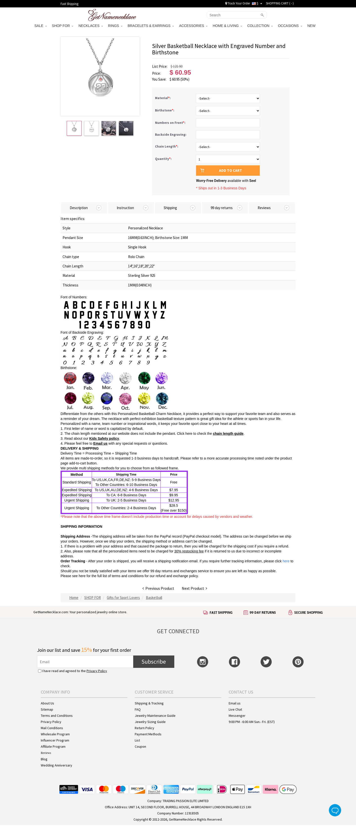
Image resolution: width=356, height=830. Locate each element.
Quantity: (163, 159)
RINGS (115, 26)
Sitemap (47, 709)
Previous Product (158, 588)
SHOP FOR (62, 26)
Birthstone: (165, 110)
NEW (311, 26)
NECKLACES (90, 26)
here (82, 576)
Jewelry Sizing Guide (150, 722)
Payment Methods (148, 734)
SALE (40, 26)
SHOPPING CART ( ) (280, 3)
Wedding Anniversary (56, 765)
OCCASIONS (290, 26)
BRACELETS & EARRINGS (151, 26)
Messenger (237, 715)
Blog (44, 759)
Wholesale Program (55, 734)
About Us (47, 703)
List (137, 740)
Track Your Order (237, 3)
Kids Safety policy (104, 438)
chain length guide (228, 434)
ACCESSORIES (193, 26)
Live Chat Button (335, 810)
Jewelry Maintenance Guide (155, 715)
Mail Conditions (52, 728)
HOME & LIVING (227, 26)
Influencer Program (55, 740)
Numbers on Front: (170, 123)
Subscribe (153, 661)
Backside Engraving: (171, 134)
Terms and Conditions (57, 715)
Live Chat (235, 709)
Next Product (194, 588)
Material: (163, 98)
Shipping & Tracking (149, 703)
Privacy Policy (97, 671)
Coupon (140, 746)
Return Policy (144, 728)
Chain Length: (167, 146)
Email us (100, 443)
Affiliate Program (53, 746)
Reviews (46, 753)
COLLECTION (260, 26)
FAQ (138, 709)
